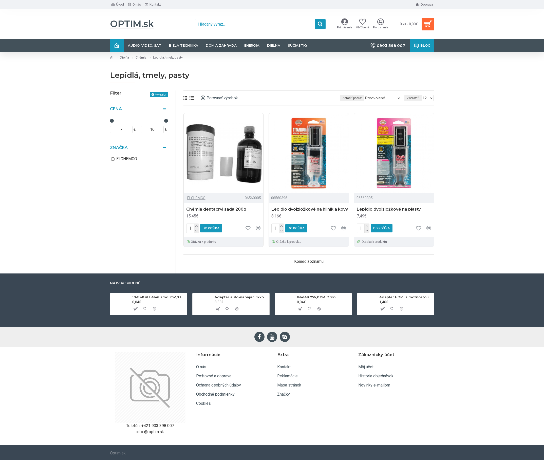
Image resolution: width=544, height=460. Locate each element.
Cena (116, 108)
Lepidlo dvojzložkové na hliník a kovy (309, 209)
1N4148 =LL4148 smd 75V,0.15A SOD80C (158, 297)
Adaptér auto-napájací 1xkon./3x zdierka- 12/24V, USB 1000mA (241, 297)
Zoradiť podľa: (353, 98)
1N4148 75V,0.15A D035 (316, 297)
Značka (119, 147)
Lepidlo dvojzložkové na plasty (389, 209)
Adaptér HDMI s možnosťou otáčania (405, 297)
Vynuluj (160, 94)
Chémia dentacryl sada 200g (216, 209)
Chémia (141, 57)
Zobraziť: (414, 98)
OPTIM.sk (132, 23)
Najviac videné (125, 283)
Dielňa (124, 57)
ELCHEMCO (196, 198)
